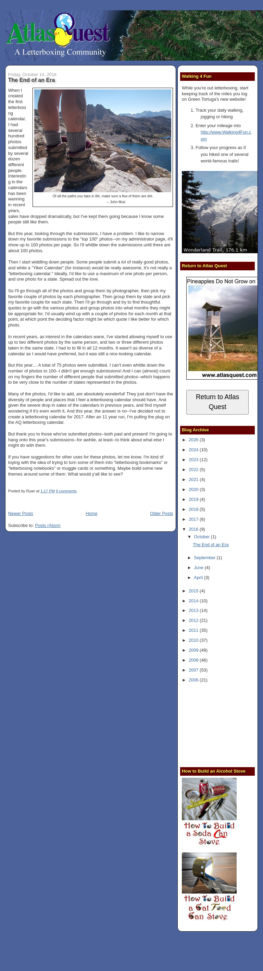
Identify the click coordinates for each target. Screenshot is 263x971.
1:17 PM (47, 491)
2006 (194, 680)
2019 (194, 499)
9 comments (66, 491)
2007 (194, 670)
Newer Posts (20, 513)
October (202, 536)
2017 (194, 519)
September (205, 557)
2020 (194, 489)
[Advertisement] (222, 724)
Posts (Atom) (47, 525)
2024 (194, 449)
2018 (194, 509)
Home (91, 513)
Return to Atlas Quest (217, 401)
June (199, 567)
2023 (194, 459)
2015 (194, 590)
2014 (194, 600)
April (199, 577)
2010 (194, 640)
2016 (194, 529)
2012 (194, 620)
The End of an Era (31, 80)
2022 (194, 469)
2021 (194, 479)
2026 (194, 439)
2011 (194, 630)
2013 (194, 610)
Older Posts (161, 513)
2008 (194, 660)
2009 (194, 650)
